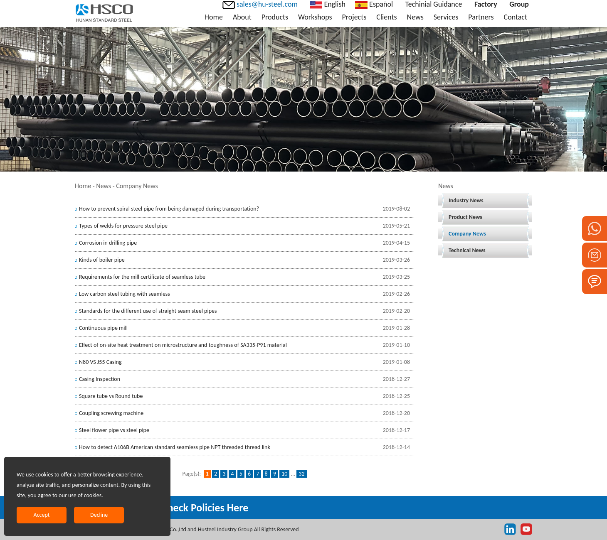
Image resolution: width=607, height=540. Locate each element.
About (242, 17)
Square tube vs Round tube (111, 396)
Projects (354, 17)
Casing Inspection (99, 379)
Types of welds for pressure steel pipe (123, 225)
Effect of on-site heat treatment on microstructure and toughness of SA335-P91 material (183, 345)
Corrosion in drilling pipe (108, 242)
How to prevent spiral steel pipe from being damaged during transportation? (169, 208)
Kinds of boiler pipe (102, 259)
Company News (467, 233)
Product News (465, 217)
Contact (515, 17)
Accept (42, 514)
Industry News (466, 200)
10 (284, 473)
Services (446, 17)
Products (275, 17)
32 (301, 473)
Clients (386, 17)
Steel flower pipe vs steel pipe (114, 430)
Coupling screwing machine (111, 413)
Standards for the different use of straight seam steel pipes (148, 310)
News (415, 17)
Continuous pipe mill (103, 327)
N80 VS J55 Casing (100, 362)
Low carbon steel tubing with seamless (124, 293)
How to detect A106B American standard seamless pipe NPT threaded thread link (174, 447)
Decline (99, 514)
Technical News (467, 250)
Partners (480, 17)
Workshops (315, 17)
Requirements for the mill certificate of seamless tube (142, 276)
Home (214, 17)
